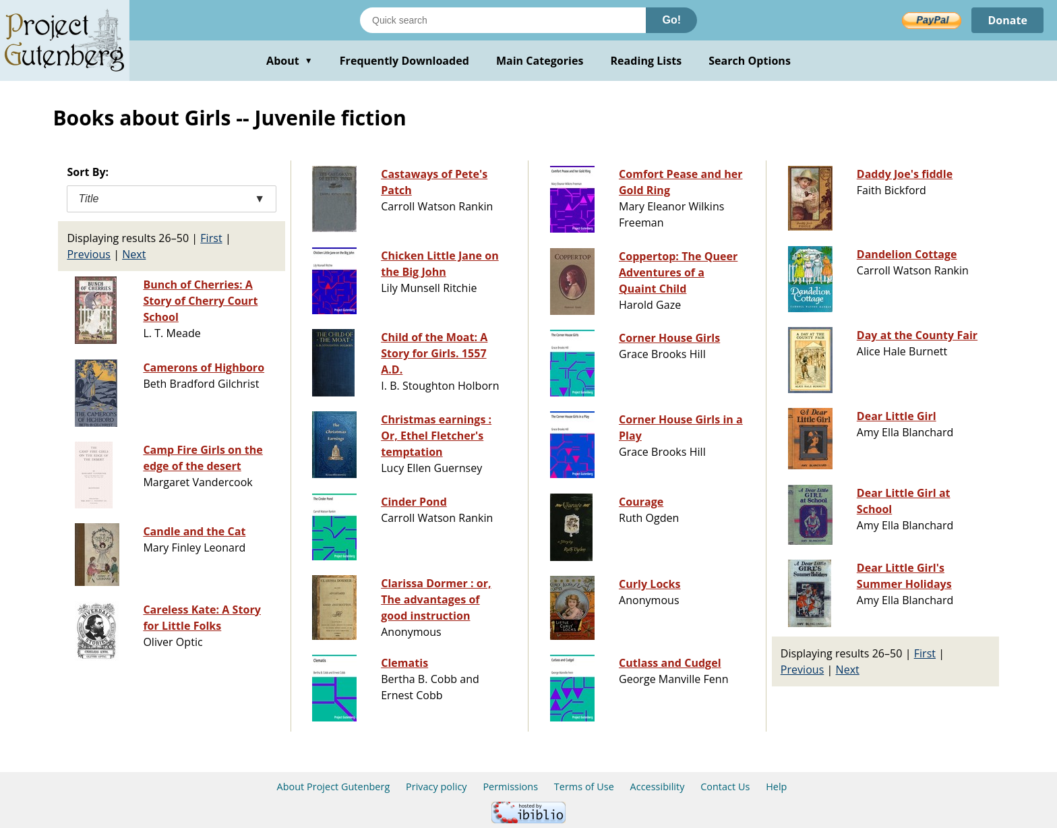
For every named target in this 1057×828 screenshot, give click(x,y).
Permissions (510, 786)
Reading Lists (646, 60)
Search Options (749, 60)
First (211, 238)
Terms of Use (584, 786)
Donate (1007, 20)
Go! (671, 20)
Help (776, 786)
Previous (89, 254)
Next (134, 254)
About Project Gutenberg (333, 786)
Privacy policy (436, 786)
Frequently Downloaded (404, 60)
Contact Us (725, 786)
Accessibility (657, 786)
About (289, 61)
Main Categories (540, 60)
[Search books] (503, 20)
